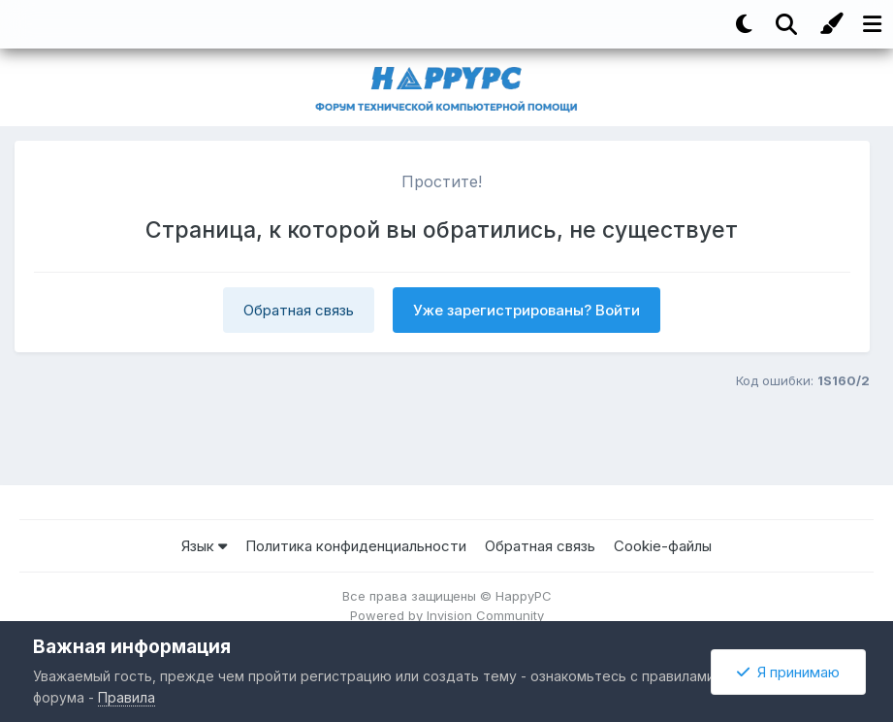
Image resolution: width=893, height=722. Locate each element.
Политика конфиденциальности (355, 546)
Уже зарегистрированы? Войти (526, 310)
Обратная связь (298, 310)
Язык (204, 546)
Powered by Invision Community (447, 615)
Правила (126, 697)
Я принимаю (788, 672)
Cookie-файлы (663, 546)
